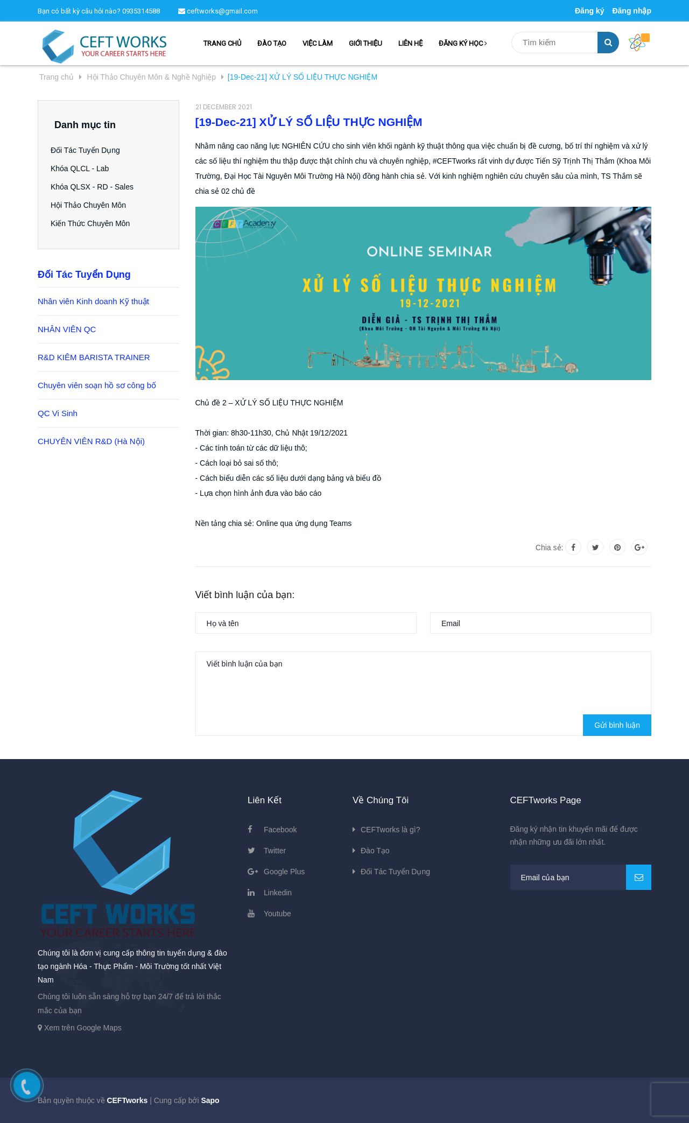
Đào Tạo (375, 850)
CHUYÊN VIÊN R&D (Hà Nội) (91, 441)
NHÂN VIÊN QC (67, 329)
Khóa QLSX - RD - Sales (95, 187)
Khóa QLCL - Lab (83, 168)
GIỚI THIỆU (365, 43)
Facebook (280, 829)
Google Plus (284, 871)
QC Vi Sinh (58, 413)
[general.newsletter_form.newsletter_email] (581, 877)
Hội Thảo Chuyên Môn (92, 205)
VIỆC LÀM (318, 43)
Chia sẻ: (550, 547)
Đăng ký (589, 10)
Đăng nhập (631, 10)
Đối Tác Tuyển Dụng (89, 150)
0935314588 (141, 11)
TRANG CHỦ (222, 43)
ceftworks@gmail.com (218, 11)
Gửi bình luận (617, 725)
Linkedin (278, 892)
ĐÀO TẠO (271, 43)
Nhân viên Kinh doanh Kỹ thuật (93, 301)
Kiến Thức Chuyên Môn (93, 223)
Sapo (210, 1100)
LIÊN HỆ (410, 43)
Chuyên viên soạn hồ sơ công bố (97, 385)
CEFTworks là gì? (390, 829)
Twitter (275, 850)
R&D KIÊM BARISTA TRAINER (94, 357)
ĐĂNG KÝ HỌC (463, 43)
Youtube (277, 913)
